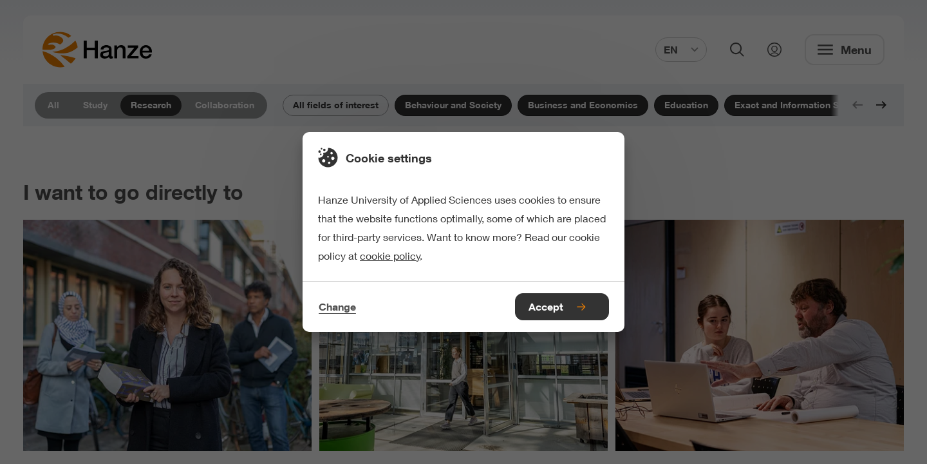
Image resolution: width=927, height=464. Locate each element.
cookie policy (390, 255)
